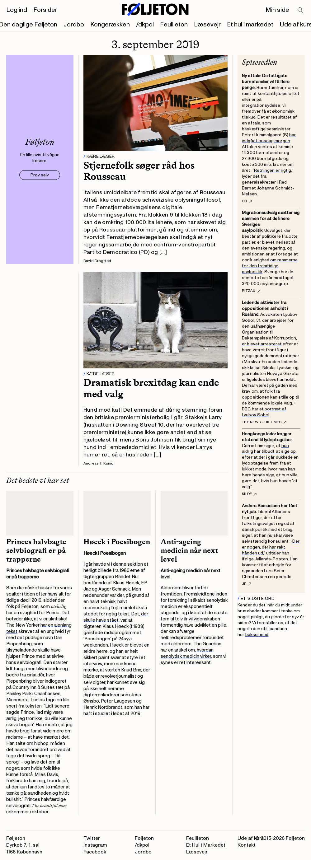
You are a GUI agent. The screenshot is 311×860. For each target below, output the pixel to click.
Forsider (45, 10)
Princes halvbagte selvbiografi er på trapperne (36, 550)
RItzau (251, 290)
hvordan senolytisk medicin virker (187, 653)
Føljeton (144, 838)
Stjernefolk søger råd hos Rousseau (139, 171)
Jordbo (74, 24)
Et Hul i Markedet (205, 845)
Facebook (94, 851)
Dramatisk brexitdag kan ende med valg (151, 388)
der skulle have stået (115, 617)
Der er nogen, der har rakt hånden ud (270, 547)
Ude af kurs (251, 838)
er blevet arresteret (261, 344)
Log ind (16, 10)
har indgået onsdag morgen (269, 138)
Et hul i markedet (250, 24)
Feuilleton (174, 24)
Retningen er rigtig (272, 170)
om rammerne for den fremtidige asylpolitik (270, 266)
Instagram (95, 845)
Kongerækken (110, 24)
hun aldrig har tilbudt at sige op (269, 449)
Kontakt (247, 845)
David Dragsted (97, 261)
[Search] (301, 11)
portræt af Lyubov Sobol (264, 412)
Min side (277, 10)
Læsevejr (207, 24)
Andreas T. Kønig (98, 463)
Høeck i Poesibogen (116, 541)
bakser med (257, 635)
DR (247, 201)
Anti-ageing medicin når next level (189, 550)
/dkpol (145, 24)
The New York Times (264, 422)
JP (246, 584)
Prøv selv (40, 175)
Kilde (249, 494)
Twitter (91, 838)
